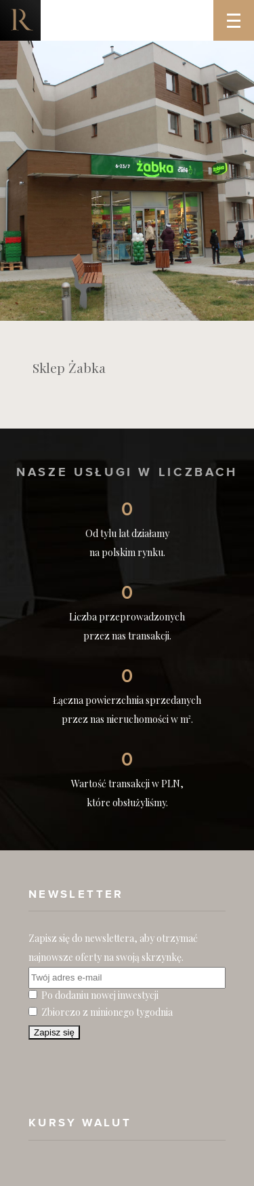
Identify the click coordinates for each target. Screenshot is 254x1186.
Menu (240, 11)
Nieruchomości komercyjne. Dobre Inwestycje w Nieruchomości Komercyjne (20, 20)
